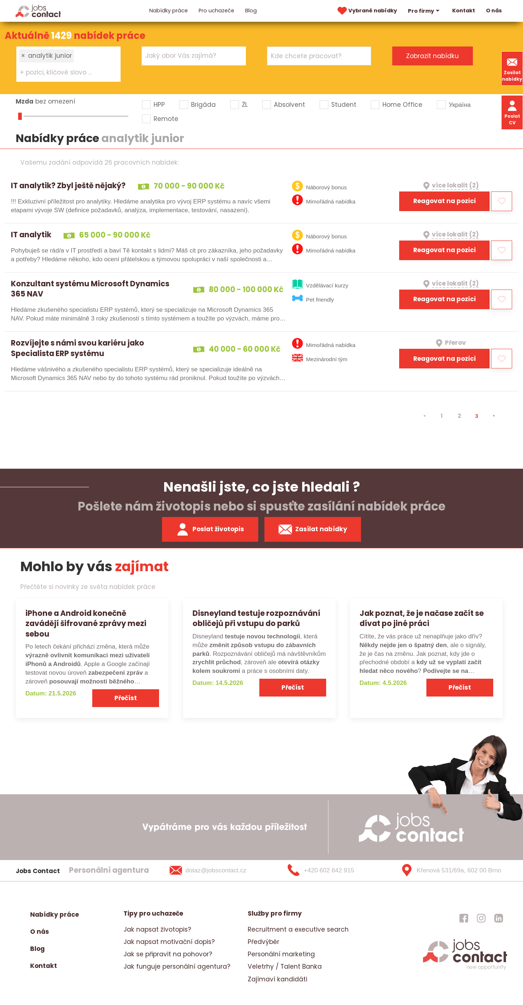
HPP (159, 104)
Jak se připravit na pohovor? (167, 954)
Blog (251, 10)
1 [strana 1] (442, 416)
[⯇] (424, 416)
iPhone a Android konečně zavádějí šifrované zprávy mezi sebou (85, 623)
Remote (166, 118)
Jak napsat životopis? (157, 929)
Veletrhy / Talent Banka (285, 966)
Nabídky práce (168, 10)
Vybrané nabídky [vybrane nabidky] (366, 11)
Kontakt (463, 10)
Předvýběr (263, 941)
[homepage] (465, 969)
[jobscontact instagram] (481, 918)
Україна (459, 104)
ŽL (245, 104)
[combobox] (68, 64)
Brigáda (203, 104)
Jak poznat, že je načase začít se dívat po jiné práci (422, 618)
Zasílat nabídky (512, 68)
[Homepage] (38, 10)
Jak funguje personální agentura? (176, 966)
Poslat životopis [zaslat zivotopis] (210, 529)
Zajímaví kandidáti (277, 979)
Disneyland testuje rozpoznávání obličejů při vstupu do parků (256, 618)
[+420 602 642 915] (332, 870)
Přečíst (125, 698)
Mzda (24, 101)
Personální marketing (281, 954)
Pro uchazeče (216, 10)
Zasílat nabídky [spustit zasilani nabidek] (313, 529)
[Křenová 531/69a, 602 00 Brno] (448, 870)
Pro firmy (424, 11)
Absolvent (289, 104)
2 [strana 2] (459, 416)
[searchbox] (64, 72)
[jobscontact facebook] (464, 918)
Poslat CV (512, 112)
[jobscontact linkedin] (498, 918)
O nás (494, 10)
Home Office (402, 104)
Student (343, 104)
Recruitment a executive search (298, 929)
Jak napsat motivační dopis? (169, 941)
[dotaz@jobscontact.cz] (217, 870)
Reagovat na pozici (444, 201)
